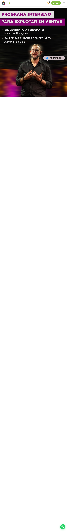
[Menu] (64, 3)
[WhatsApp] (62, 526)
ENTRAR (56, 3)
